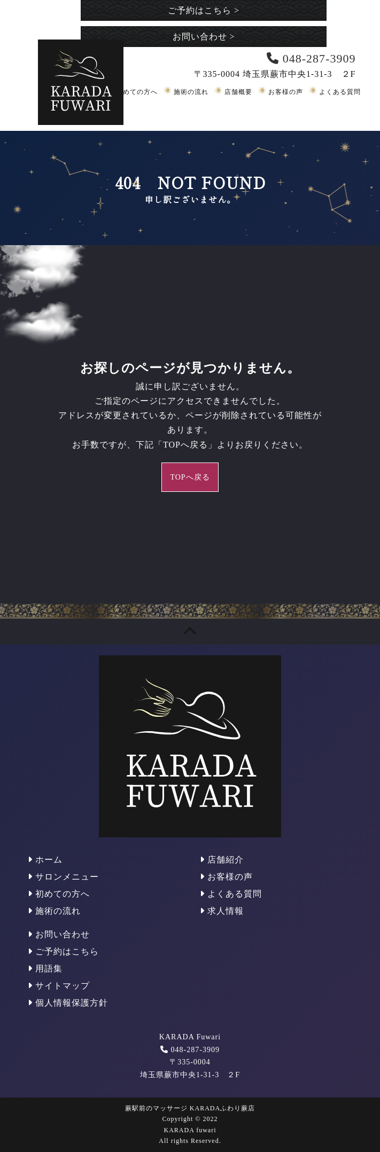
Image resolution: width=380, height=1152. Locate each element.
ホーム (45, 859)
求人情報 (222, 910)
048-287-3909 (195, 1050)
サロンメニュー (63, 876)
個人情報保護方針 (68, 1002)
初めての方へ (137, 92)
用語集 (45, 968)
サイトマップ (59, 985)
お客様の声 (285, 92)
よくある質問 (340, 92)
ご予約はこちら (203, 10)
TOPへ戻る (190, 477)
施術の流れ (191, 92)
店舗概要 (238, 92)
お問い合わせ (204, 36)
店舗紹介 (222, 859)
